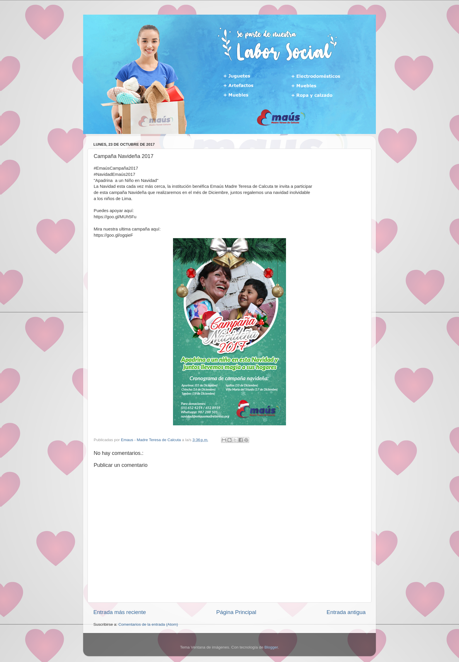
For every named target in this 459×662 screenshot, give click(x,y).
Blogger (271, 647)
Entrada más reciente (119, 612)
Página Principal (236, 612)
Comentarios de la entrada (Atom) (148, 624)
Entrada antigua (346, 612)
